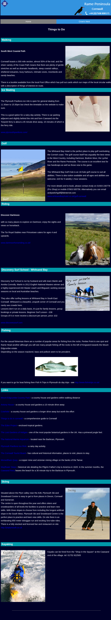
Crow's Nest (84, 21)
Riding (5, 203)
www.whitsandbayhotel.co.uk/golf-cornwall (66, 196)
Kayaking (7, 544)
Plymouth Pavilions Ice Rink (13, 446)
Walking (6, 39)
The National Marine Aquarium (15, 439)
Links (4, 390)
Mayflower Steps (8, 467)
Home (28, 21)
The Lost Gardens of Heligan (14, 432)
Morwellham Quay (9, 460)
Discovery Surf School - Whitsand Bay (24, 269)
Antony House (7, 405)
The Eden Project (9, 425)
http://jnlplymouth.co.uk (11, 527)
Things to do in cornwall (12, 418)
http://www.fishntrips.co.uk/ (87, 382)
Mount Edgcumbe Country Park (15, 398)
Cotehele (5, 411)
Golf (4, 143)
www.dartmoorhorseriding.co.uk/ (16, 243)
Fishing (6, 330)
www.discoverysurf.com (11, 322)
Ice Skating (8, 90)
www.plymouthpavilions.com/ (14, 132)
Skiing (5, 481)
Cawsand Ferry (8, 470)
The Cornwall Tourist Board (13, 453)
